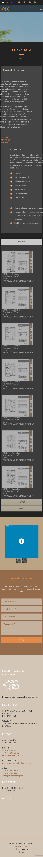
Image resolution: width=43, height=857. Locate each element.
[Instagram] (24, 2)
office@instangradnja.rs (12, 776)
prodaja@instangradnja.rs (13, 755)
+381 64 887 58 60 (10, 771)
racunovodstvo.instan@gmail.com (17, 763)
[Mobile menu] (41, 9)
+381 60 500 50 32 (10, 753)
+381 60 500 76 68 (10, 750)
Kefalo (21, 852)
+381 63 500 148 (9, 773)
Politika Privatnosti (22, 846)
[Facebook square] (19, 2)
